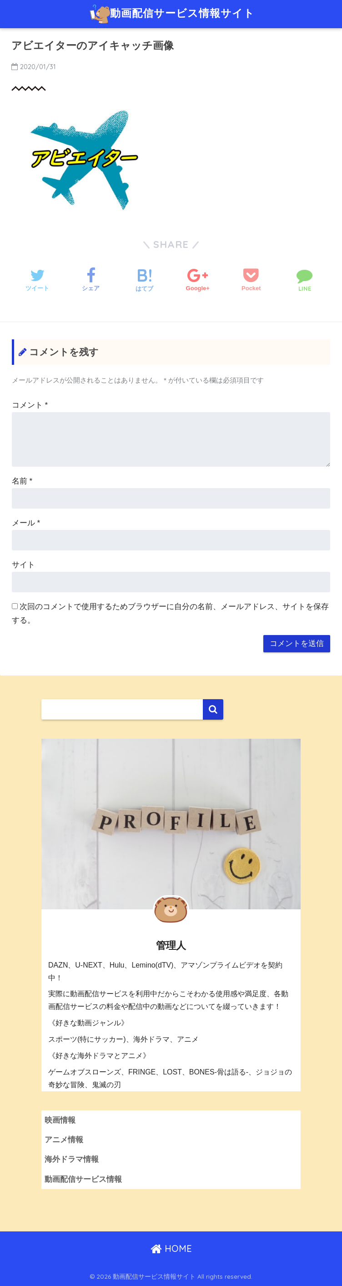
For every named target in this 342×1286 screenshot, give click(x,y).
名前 (22, 481)
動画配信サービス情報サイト (172, 14)
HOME (171, 1248)
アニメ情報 (64, 1139)
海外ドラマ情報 (72, 1159)
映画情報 (60, 1120)
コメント (30, 405)
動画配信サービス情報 (83, 1179)
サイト (23, 564)
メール (26, 523)
